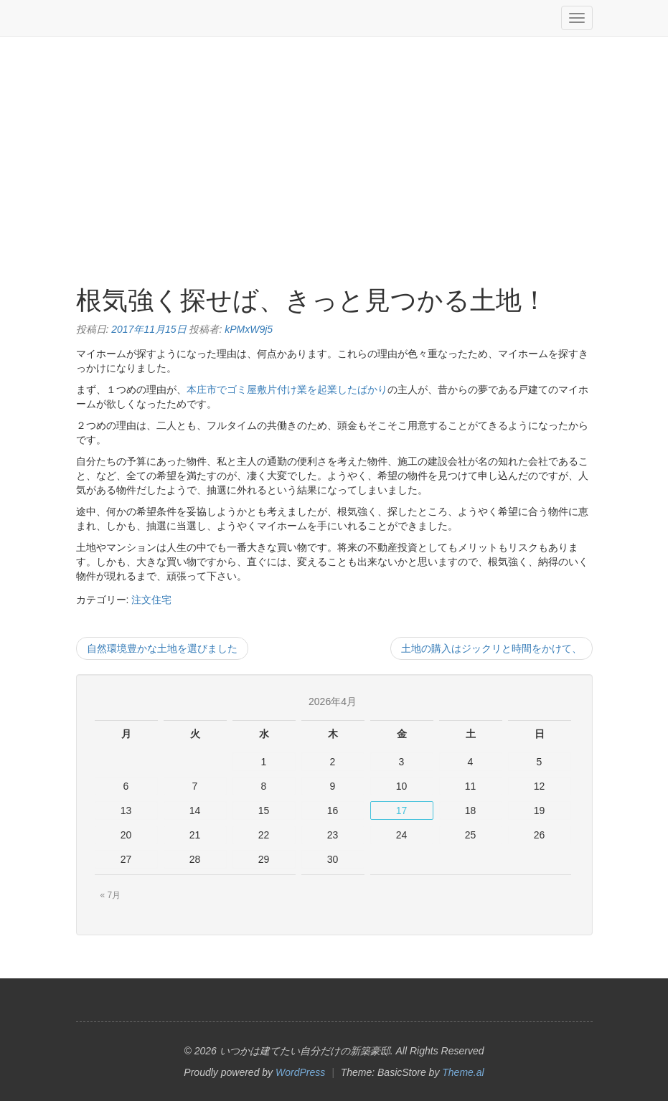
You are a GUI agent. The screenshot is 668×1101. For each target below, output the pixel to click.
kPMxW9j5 (249, 329)
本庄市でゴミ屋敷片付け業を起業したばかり (287, 389)
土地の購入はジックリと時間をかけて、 (491, 648)
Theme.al (463, 1072)
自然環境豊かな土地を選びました (162, 648)
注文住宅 (151, 599)
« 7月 (110, 895)
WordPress (300, 1072)
